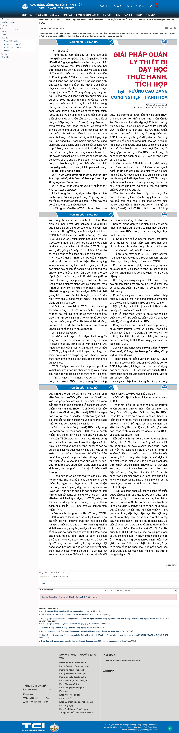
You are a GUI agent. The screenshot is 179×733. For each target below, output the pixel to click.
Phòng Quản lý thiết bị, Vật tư (72, 677)
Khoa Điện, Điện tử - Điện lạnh (73, 680)
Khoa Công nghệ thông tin (71, 688)
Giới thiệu (27, 15)
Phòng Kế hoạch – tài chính (72, 670)
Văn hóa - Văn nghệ (12, 50)
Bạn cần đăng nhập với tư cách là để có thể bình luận (72, 597)
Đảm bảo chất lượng (87, 15)
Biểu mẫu (118, 6)
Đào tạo (67, 15)
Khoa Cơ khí (65, 698)
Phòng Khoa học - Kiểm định (72, 673)
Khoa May (64, 691)
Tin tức (107, 15)
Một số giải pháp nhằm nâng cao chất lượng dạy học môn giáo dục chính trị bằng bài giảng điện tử (81, 631)
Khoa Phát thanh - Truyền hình (73, 709)
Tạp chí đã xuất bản (11, 41)
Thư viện (150, 15)
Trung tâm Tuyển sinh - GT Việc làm (76, 712)
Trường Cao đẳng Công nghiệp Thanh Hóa (122, 660)
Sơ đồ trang (141, 6)
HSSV (117, 15)
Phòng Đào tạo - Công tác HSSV (74, 666)
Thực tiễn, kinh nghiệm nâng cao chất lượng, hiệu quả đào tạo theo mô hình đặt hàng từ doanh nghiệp (83, 641)
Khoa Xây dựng (66, 705)
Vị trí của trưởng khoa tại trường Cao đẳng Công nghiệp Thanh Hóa (68, 627)
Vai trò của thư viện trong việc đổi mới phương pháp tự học (65, 611)
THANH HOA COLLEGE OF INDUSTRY (56, 8)
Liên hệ (129, 6)
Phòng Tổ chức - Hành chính (72, 663)
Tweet (43, 583)
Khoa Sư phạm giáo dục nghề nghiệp (76, 702)
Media (139, 15)
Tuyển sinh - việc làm (47, 15)
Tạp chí (128, 15)
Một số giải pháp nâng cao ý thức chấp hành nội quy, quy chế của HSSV (70, 624)
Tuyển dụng (105, 6)
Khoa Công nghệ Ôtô (69, 684)
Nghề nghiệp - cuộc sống (14, 47)
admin (174, 565)
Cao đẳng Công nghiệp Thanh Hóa (56, 4)
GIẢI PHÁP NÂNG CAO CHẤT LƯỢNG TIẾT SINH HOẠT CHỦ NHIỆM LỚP (70, 615)
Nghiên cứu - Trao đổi (12, 44)
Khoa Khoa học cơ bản (69, 695)
